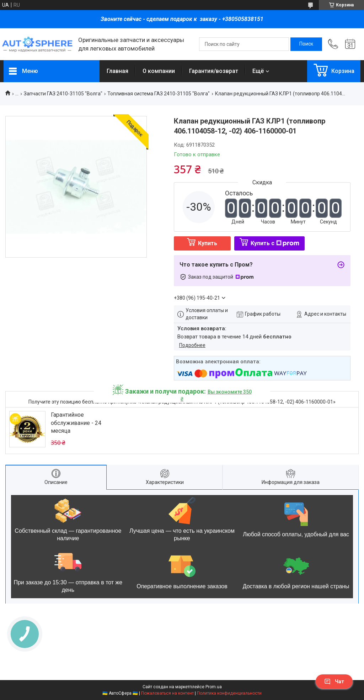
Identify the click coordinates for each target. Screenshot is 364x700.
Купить (207, 243)
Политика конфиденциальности (229, 693)
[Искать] (306, 44)
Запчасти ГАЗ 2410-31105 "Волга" (63, 93)
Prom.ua (213, 686)
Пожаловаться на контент (167, 693)
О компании (159, 71)
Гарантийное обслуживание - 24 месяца (76, 422)
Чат (334, 681)
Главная (117, 71)
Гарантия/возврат (213, 71)
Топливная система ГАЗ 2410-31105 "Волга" (158, 93)
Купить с (275, 243)
